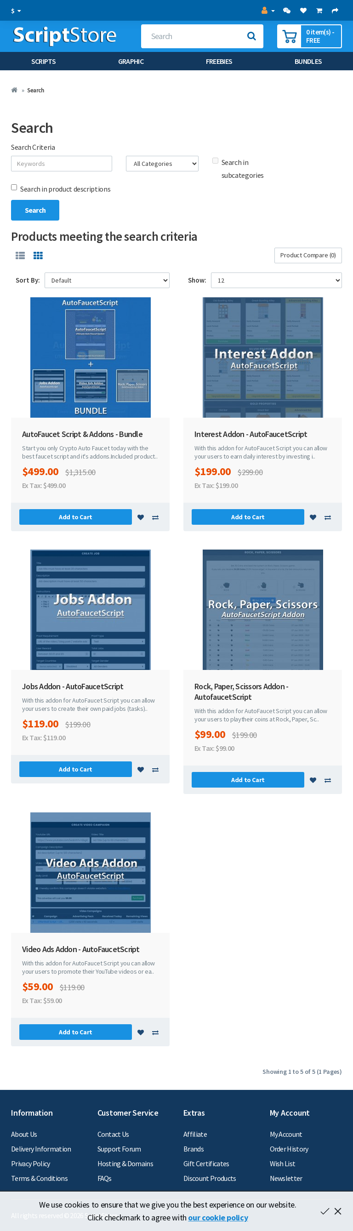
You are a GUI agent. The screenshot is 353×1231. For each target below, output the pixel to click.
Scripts (43, 61)
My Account (286, 1134)
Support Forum (119, 1148)
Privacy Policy (30, 1163)
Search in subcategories (238, 169)
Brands (193, 1148)
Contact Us (113, 1134)
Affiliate (195, 1134)
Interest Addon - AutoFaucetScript (250, 434)
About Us (24, 1134)
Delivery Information (41, 1148)
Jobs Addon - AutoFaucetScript (72, 686)
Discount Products (209, 1178)
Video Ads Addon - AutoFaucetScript (81, 949)
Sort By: (28, 280)
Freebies (219, 61)
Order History (289, 1148)
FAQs (104, 1178)
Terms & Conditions (39, 1178)
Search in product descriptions (60, 188)
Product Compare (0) (308, 255)
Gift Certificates (206, 1163)
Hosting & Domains (125, 1163)
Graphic (130, 61)
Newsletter (286, 1178)
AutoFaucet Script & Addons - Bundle (82, 434)
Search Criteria (33, 147)
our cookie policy (218, 1217)
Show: (197, 280)
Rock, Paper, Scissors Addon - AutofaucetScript (241, 691)
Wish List (283, 1163)
